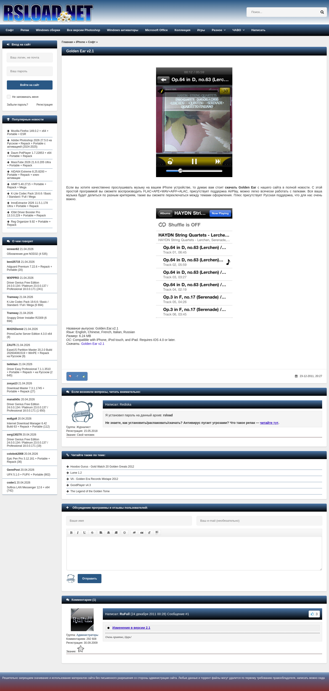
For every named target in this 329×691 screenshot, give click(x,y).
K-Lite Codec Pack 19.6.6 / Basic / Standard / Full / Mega (29, 195)
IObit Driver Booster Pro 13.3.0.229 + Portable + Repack (26, 214)
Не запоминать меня (25, 96)
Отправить (89, 578)
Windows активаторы (122, 30)
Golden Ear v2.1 (92, 344)
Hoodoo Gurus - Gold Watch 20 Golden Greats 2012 (102, 466)
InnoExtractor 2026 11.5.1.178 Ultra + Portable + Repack (27, 204)
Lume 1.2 (76, 472)
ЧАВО (236, 30)
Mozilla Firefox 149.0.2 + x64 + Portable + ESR (27, 132)
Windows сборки (48, 30)
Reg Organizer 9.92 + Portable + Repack (28, 223)
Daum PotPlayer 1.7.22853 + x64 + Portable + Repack (29, 154)
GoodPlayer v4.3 (80, 485)
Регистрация (45, 104)
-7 (77, 376)
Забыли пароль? (17, 104)
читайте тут (269, 423)
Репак (25, 30)
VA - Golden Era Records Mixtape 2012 (94, 479)
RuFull (125, 614)
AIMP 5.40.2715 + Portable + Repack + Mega (26, 186)
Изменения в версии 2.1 (131, 628)
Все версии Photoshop (83, 30)
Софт (10, 30)
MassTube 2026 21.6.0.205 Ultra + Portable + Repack (29, 164)
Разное (217, 30)
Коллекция (182, 30)
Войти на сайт (29, 85)
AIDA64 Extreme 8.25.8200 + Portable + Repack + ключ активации (27, 175)
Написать (258, 30)
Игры (201, 30)
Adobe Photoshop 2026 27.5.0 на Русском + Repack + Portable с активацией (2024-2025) (29, 143)
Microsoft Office (156, 30)
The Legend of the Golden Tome (90, 491)
